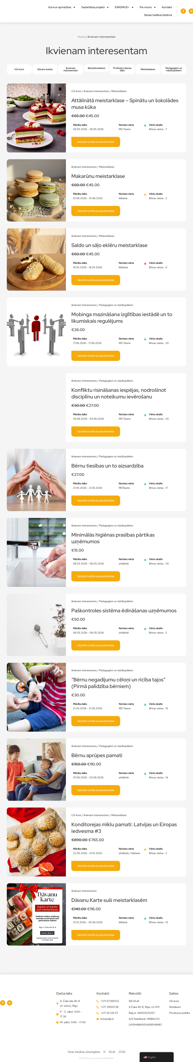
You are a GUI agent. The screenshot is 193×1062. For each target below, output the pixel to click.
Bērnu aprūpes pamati (96, 755)
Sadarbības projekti (95, 7)
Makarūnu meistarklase (98, 176)
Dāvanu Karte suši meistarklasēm (109, 900)
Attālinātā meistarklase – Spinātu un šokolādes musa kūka (124, 103)
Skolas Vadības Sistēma (158, 15)
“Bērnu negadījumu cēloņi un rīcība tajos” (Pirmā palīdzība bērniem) (118, 683)
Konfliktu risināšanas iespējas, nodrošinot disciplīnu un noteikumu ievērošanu (118, 393)
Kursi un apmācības (62, 7)
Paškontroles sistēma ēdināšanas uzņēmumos (124, 610)
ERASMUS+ (124, 7)
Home (81, 37)
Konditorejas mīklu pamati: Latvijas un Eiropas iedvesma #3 (124, 827)
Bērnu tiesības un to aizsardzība (107, 465)
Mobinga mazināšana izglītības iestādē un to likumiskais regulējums (121, 317)
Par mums (148, 7)
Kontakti (167, 7)
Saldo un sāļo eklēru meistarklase (109, 245)
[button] (96, 68)
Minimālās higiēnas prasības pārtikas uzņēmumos (113, 538)
